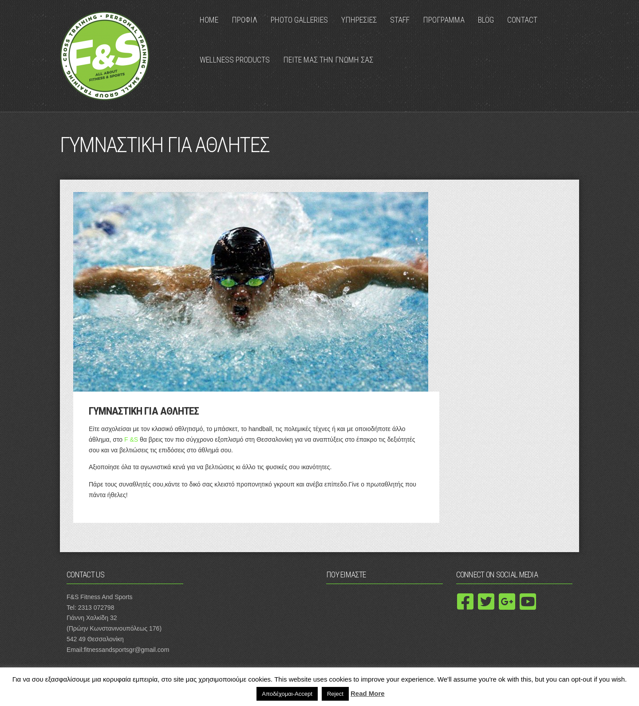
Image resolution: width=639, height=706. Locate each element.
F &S (131, 439)
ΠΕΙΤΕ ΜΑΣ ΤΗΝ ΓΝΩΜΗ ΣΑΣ (328, 59)
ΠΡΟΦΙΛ (244, 19)
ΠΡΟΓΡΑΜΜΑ (444, 19)
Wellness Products (235, 59)
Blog (486, 19)
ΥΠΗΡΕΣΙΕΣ (359, 19)
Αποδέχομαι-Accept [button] (287, 693)
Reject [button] (335, 693)
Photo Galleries (299, 19)
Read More (368, 693)
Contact (522, 19)
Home (209, 19)
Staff (400, 19)
